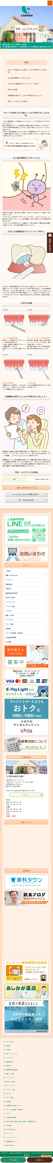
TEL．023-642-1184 (25, 500)
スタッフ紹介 (10, 1042)
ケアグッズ (9, 580)
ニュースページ (10, 1137)
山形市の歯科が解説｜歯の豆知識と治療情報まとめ (21, 1121)
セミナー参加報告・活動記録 (14, 633)
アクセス (25, 795)
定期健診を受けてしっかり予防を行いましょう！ (25, 95)
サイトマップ (10, 1133)
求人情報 (8, 642)
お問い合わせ (10, 1145)
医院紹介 (8, 1045)
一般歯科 (8, 571)
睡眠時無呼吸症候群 (11, 593)
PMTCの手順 (12, 89)
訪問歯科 (8, 629)
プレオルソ (9, 611)
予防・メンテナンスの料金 (17, 101)
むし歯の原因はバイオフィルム (19, 78)
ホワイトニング (10, 602)
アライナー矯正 (10, 606)
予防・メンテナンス (11, 575)
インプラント (10, 620)
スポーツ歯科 (10, 624)
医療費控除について (12, 1141)
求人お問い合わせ (11, 1129)
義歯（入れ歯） (10, 615)
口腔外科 (8, 589)
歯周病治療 (9, 584)
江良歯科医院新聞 (11, 637)
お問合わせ (39, 1160)
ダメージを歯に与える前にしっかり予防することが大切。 (27, 71)
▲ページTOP (46, 1156)
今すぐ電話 (13, 1160)
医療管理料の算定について (14, 1105)
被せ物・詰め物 (10, 597)
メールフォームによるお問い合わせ (26, 494)
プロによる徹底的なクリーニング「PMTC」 (24, 84)
